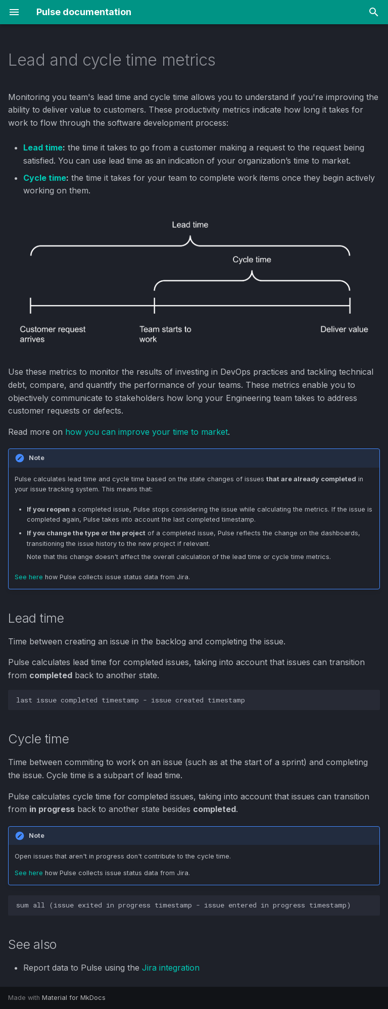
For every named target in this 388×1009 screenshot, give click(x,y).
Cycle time (44, 178)
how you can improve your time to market (146, 432)
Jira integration (171, 968)
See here (29, 577)
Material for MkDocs (74, 997)
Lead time (43, 147)
